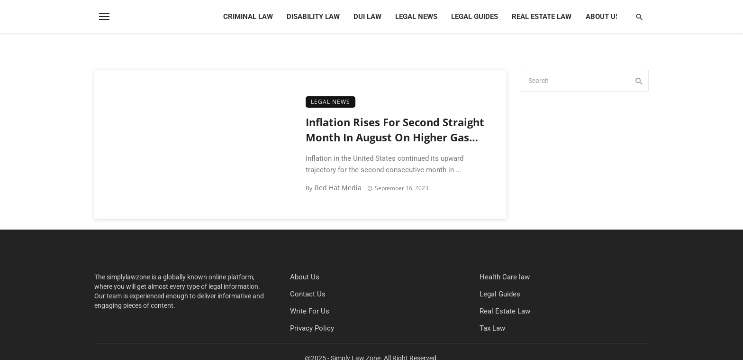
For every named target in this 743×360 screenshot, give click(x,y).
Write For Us (309, 311)
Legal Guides (474, 16)
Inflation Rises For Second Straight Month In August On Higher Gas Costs (395, 130)
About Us (603, 16)
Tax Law (492, 328)
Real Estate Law (541, 16)
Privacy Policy (312, 328)
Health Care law (505, 277)
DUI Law (367, 16)
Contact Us (308, 294)
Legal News (416, 16)
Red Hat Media (338, 187)
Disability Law (313, 16)
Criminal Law (248, 16)
